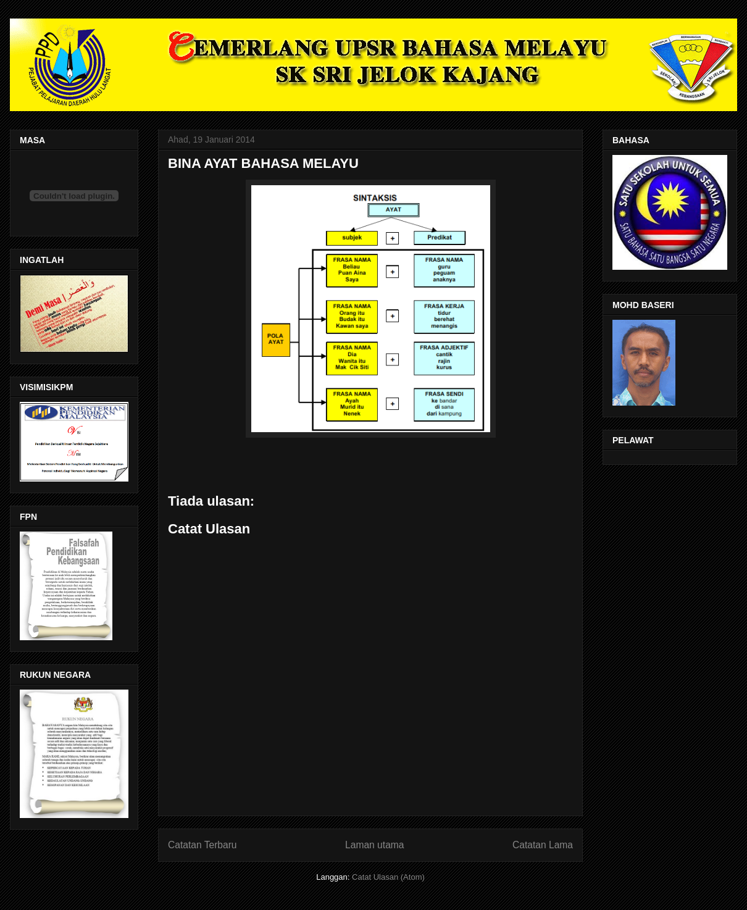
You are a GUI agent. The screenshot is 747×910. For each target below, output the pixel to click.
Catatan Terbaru (202, 845)
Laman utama (374, 845)
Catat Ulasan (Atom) (388, 877)
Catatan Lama (542, 845)
